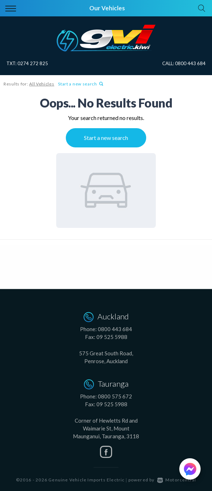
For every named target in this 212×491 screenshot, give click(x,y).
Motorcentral (176, 479)
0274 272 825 (32, 63)
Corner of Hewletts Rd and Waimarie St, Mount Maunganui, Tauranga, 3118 (106, 428)
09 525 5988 (111, 337)
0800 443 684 (190, 63)
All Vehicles (41, 84)
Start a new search (80, 84)
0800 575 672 (115, 396)
